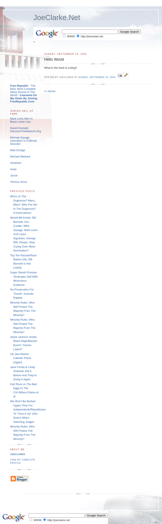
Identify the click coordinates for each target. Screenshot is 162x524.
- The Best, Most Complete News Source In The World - (23, 93)
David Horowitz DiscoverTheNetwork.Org (25, 129)
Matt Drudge (17, 150)
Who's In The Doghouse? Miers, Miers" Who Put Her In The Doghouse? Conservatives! (23, 204)
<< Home (49, 91)
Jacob (14, 175)
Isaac (13, 169)
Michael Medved (20, 156)
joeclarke (17, 454)
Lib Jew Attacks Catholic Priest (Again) (20, 358)
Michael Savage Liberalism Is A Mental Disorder (23, 140)
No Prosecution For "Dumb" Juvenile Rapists (22, 293)
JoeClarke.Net (56, 17)
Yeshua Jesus (18, 181)
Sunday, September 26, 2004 (96, 77)
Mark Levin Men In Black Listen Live (21, 120)
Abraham (15, 162)
